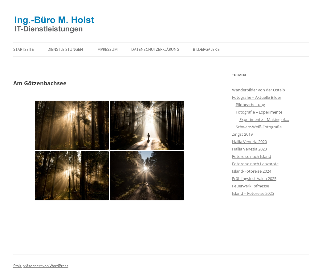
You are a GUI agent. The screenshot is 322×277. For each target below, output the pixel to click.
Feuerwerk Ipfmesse (250, 186)
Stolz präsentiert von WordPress (40, 265)
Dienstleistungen (65, 49)
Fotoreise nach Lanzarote (255, 164)
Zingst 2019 (242, 134)
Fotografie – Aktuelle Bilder (256, 97)
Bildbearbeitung (250, 104)
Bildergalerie (206, 49)
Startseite (23, 49)
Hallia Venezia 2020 (249, 141)
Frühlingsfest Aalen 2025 (254, 178)
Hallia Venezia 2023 (249, 149)
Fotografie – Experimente (259, 112)
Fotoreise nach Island (251, 156)
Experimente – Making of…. (264, 119)
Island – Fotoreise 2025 (253, 193)
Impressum (107, 49)
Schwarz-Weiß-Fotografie (259, 127)
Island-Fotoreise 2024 (251, 171)
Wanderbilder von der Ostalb (258, 90)
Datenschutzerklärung (155, 49)
